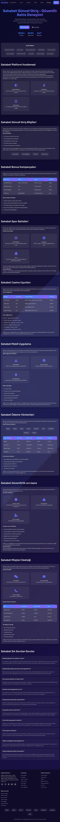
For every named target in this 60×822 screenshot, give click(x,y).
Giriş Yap (49, 2)
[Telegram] (9, 784)
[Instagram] (5, 784)
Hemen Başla (24, 27)
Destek (42, 2)
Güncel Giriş (20, 49)
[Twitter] (2, 784)
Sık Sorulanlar (50, 53)
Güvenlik (43, 785)
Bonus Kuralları (4, 797)
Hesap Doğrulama (45, 783)
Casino (21, 2)
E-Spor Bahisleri (24, 787)
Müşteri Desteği (40, 53)
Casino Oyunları (51, 49)
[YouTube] (12, 784)
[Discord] (15, 784)
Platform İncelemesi (9, 49)
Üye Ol (56, 2)
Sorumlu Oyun (44, 787)
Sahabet (4, 3)
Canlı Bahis (23, 777)
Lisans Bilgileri (4, 801)
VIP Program (3, 805)
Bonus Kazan (35, 27)
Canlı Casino (23, 783)
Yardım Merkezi (44, 775)
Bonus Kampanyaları (30, 49)
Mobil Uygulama (10, 53)
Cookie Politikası (4, 803)
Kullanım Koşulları (4, 793)
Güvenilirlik (31, 53)
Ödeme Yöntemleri (21, 53)
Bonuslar (29, 2)
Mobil (35, 2)
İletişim (42, 779)
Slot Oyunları (23, 781)
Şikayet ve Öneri (44, 781)
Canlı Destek (43, 777)
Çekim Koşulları (4, 799)
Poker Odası (23, 785)
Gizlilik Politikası (4, 795)
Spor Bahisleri (13, 2)
